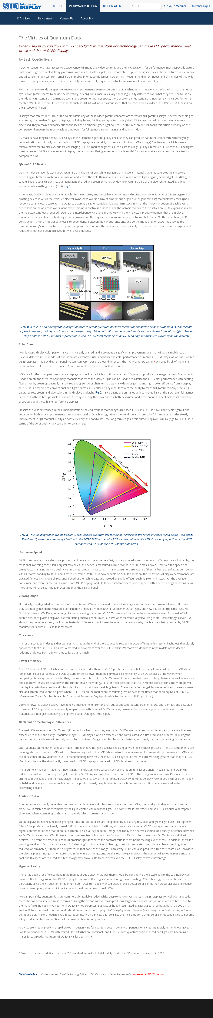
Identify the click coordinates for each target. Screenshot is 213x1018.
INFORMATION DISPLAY (83, 6)
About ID (87, 18)
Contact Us (66, 18)
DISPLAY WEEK (112, 6)
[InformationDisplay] (24, 5)
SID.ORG (58, 6)
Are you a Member (175, 6)
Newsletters (45, 18)
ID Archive (24, 18)
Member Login (201, 6)
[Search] (146, 6)
